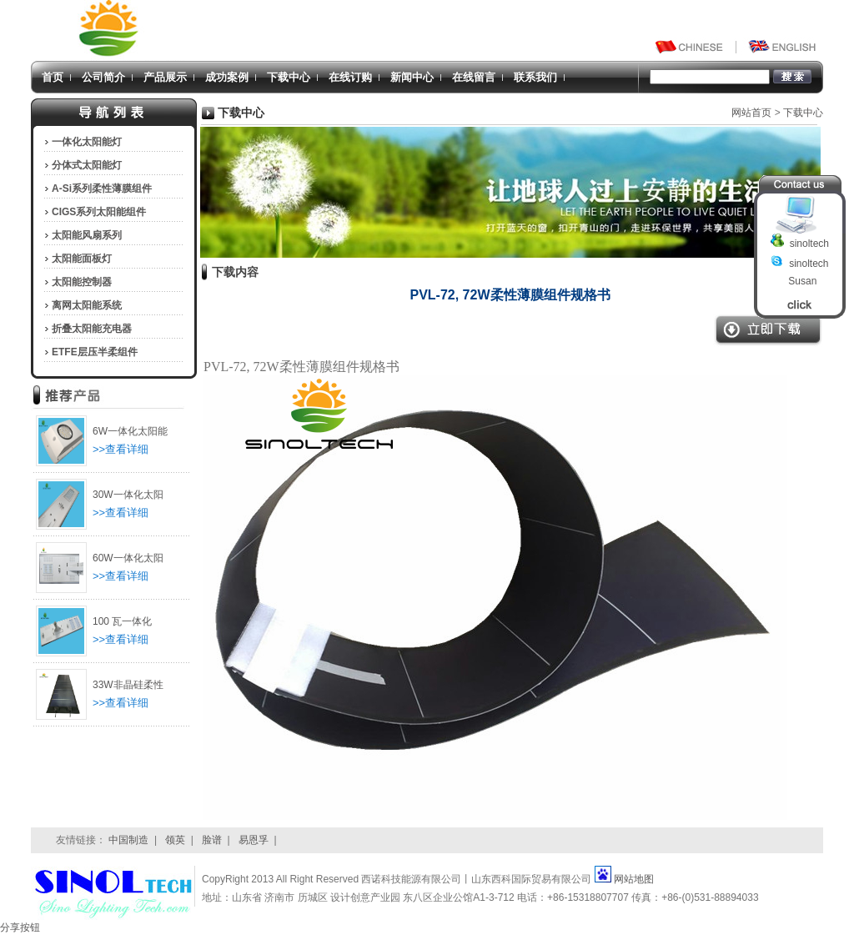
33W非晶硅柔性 (128, 685)
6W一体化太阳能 (130, 431)
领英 (175, 840)
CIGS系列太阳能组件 (99, 212)
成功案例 (227, 77)
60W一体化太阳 (128, 558)
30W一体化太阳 (128, 494)
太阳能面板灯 (82, 258)
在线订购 (350, 77)
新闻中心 (412, 77)
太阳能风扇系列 (87, 235)
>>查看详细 (120, 449)
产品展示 (165, 77)
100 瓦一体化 (122, 621)
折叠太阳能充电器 (92, 328)
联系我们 (535, 77)
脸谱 (212, 840)
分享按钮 (20, 927)
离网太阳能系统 (87, 305)
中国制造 (128, 840)
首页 (52, 77)
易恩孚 (254, 840)
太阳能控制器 (82, 282)
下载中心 (288, 77)
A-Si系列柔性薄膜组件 (102, 188)
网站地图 (634, 879)
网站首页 (751, 112)
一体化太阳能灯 (87, 142)
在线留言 (473, 77)
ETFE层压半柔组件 (95, 352)
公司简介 (103, 77)
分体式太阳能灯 (87, 165)
